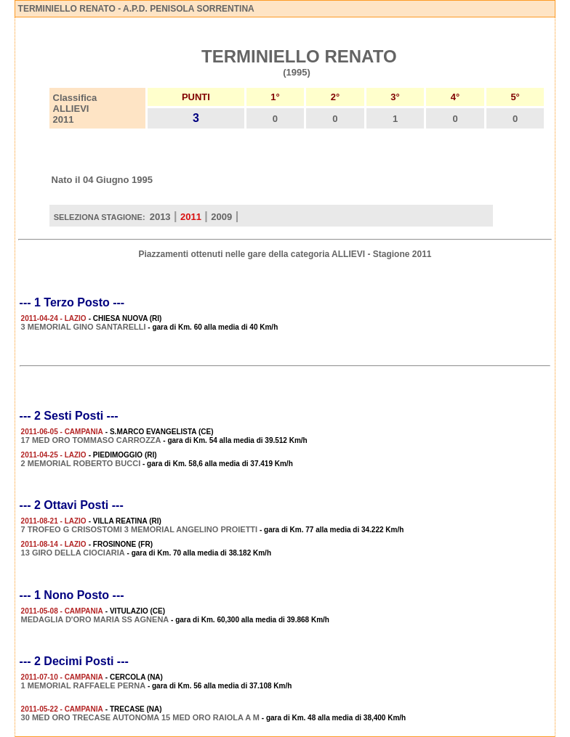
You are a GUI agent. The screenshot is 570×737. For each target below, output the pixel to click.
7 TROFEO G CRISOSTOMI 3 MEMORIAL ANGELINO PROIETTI (139, 529)
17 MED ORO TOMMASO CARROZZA (91, 440)
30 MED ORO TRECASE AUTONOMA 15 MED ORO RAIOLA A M (140, 717)
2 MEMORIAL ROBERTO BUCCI (81, 463)
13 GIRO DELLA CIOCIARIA (73, 552)
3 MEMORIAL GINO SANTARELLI (83, 326)
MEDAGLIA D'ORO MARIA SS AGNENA (95, 619)
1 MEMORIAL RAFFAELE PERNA (83, 685)
